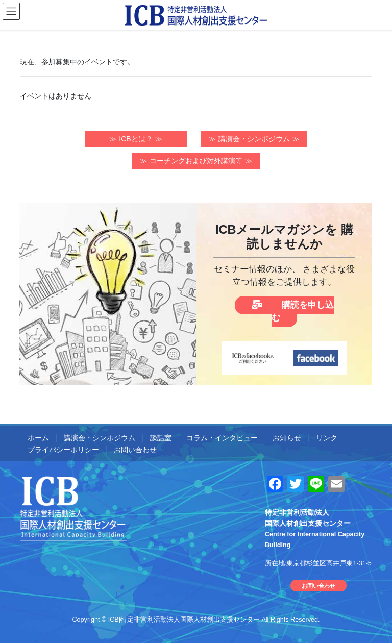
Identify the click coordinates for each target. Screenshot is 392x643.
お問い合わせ (135, 450)
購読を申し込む (293, 311)
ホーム (38, 438)
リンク (326, 438)
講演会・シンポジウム (254, 139)
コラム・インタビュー (222, 438)
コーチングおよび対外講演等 (196, 161)
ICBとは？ (135, 139)
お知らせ (287, 438)
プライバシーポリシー (63, 450)
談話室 (161, 438)
